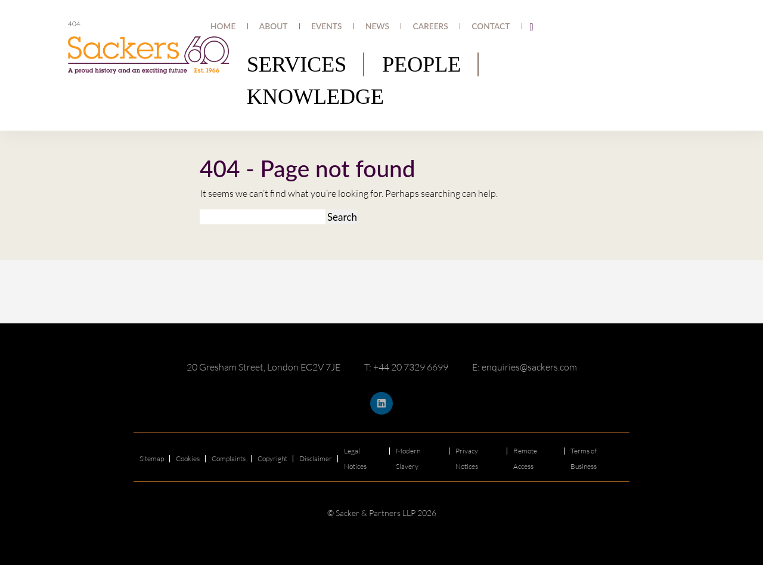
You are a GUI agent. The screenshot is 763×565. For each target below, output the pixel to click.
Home (297, 26)
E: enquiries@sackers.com (524, 367)
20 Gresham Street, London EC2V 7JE (263, 367)
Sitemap (151, 458)
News (412, 26)
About (335, 26)
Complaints (229, 458)
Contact (498, 26)
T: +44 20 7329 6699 (406, 367)
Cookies (188, 458)
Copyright (272, 458)
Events (374, 26)
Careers (453, 26)
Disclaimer (315, 458)
